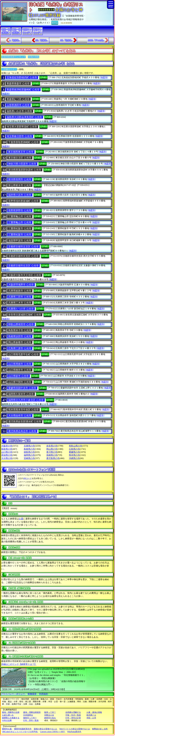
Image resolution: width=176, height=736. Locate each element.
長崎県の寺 (51, 455)
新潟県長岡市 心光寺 (19, 179)
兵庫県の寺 (29, 446)
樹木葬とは (91, 715)
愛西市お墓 (7, 729)
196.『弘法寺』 (66, 40)
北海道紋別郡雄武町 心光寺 (22, 77)
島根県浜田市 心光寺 (19, 336)
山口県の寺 (6, 452)
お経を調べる (8, 715)
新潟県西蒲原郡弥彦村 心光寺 (24, 169)
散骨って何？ (50, 712)
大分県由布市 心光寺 (19, 415)
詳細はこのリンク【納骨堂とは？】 (18, 664)
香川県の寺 (51, 452)
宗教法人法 (49, 715)
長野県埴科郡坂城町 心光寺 (23, 201)
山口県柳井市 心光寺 (19, 370)
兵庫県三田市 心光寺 (19, 296)
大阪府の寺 (6, 446)
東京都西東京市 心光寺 (21, 151)
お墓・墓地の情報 (94, 712)
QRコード (27, 478)
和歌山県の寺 (75, 446)
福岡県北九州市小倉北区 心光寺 (26, 400)
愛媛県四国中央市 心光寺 (22, 388)
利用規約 (43, 694)
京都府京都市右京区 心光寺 (23, 265)
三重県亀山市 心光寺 (19, 216)
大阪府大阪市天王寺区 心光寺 (24, 275)
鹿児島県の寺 (53, 458)
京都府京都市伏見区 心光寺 (23, 256)
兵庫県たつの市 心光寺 (21, 308)
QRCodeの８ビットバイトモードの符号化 (20, 732)
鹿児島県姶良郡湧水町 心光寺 (24, 421)
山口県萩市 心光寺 (18, 376)
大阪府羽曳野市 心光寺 (21, 284)
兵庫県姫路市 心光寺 (19, 290)
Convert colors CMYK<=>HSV (52, 732)
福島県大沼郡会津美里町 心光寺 (24, 117)
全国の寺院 (33, 57)
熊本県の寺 (74, 455)
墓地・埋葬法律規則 (32, 712)
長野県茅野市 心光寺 (19, 210)
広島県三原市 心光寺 (19, 348)
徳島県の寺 (29, 452)
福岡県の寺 (29, 455)
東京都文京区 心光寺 (19, 157)
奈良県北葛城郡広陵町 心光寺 (24, 314)
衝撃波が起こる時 (100, 729)
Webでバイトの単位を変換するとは (74, 729)
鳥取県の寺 (6, 449)
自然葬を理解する (73, 712)
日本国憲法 (28, 715)
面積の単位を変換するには (45, 729)
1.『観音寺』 (15, 40)
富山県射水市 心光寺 (19, 185)
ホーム (54, 22)
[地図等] (104, 77)
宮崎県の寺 (29, 458)
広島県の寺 (74, 449)
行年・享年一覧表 (31, 720)
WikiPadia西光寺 (74, 732)
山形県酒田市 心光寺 (18, 105)
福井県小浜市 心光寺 (19, 195)
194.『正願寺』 (41, 40)
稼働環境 (32, 694)
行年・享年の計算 (73, 718)
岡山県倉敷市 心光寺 (19, 342)
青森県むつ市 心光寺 (18, 99)
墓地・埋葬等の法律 (10, 712)
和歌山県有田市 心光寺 (21, 324)
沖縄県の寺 (74, 458)
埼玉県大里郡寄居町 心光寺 (22, 126)
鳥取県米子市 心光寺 (19, 330)
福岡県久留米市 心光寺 (21, 394)
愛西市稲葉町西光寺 (22, 729)
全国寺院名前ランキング (13, 57)
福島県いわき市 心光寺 (19, 111)
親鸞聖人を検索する (10, 718)
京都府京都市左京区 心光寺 (23, 246)
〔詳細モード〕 (9, 69)
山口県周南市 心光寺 (19, 364)
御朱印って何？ (30, 718)
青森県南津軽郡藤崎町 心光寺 (23, 89)
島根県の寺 (29, 449)
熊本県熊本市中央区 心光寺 (23, 409)
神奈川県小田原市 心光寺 (22, 163)
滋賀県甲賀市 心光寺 (19, 240)
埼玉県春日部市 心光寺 (19, 136)
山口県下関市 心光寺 (19, 382)
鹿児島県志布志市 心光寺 (22, 431)
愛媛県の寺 (74, 452)
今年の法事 (7, 720)
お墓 (21, 519)
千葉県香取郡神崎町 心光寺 (23, 142)
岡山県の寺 (51, 449)
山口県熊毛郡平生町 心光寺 (23, 354)
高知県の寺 (6, 455)
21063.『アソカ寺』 (96, 40)
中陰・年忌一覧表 (73, 715)
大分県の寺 (6, 458)
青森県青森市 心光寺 (18, 83)
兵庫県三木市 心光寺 (19, 302)
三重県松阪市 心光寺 (19, 228)
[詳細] (43, 77)
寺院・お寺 (91, 718)
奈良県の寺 (51, 446)
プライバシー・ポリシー (13, 694)
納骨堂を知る (50, 718)
